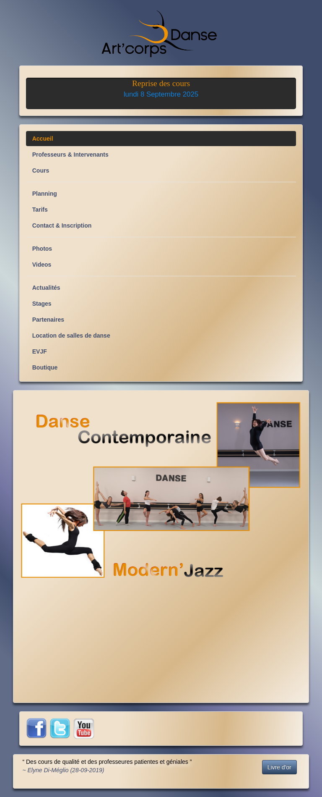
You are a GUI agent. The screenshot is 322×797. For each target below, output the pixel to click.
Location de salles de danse (71, 335)
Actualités (46, 287)
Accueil (42, 138)
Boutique (45, 367)
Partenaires (48, 319)
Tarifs (40, 209)
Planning (44, 193)
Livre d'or (279, 767)
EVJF (39, 351)
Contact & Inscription (62, 225)
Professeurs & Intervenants (70, 154)
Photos (42, 248)
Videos (42, 264)
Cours (40, 170)
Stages (42, 303)
